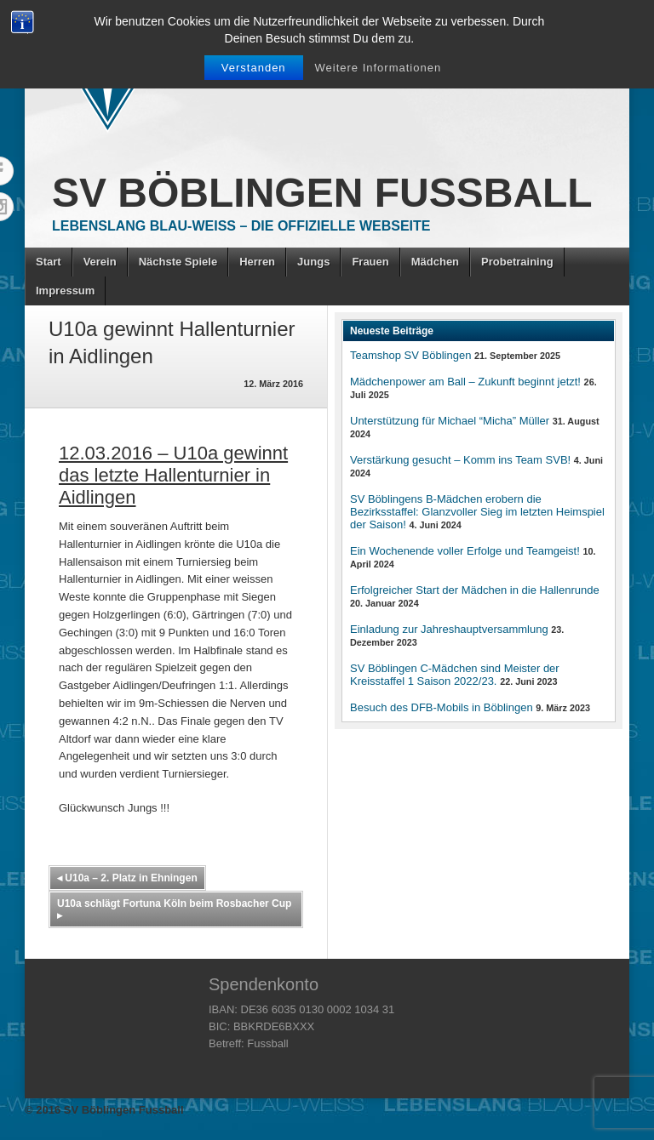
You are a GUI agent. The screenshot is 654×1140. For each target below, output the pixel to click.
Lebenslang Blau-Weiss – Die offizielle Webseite (241, 226)
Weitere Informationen (378, 67)
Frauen (370, 261)
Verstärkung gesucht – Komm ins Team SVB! (460, 459)
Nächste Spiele (178, 261)
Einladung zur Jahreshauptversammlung (449, 629)
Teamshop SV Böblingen (410, 355)
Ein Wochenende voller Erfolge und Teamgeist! (465, 550)
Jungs (313, 261)
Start (48, 261)
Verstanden (253, 67)
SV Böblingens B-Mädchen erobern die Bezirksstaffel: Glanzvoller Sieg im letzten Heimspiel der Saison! (477, 512)
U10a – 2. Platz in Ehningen (127, 878)
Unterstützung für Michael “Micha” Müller (449, 420)
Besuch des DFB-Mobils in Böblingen (441, 707)
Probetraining (517, 261)
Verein (100, 261)
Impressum (65, 290)
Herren (257, 261)
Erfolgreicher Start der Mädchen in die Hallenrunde (475, 590)
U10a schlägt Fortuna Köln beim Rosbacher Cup (174, 909)
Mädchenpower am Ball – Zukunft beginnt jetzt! (465, 381)
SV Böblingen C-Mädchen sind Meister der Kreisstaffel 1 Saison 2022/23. (454, 674)
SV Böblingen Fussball (322, 192)
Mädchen (435, 261)
